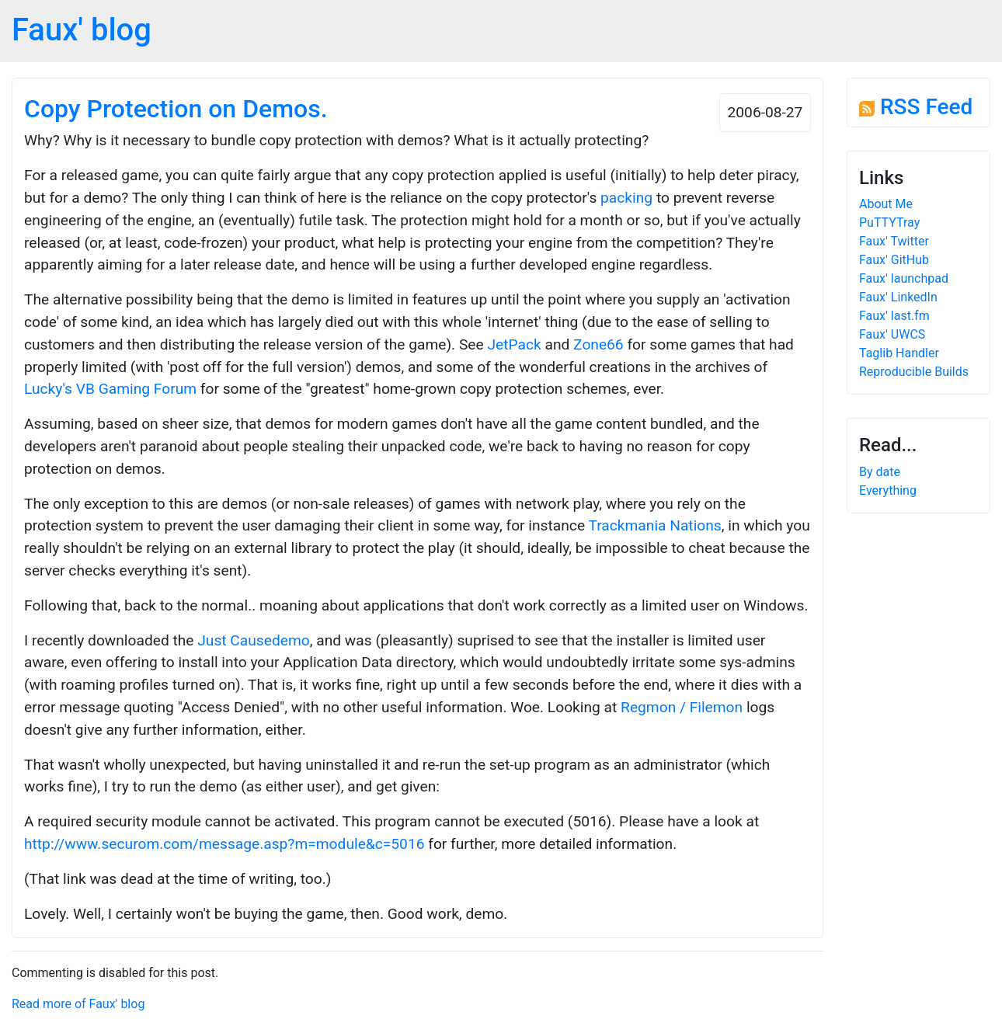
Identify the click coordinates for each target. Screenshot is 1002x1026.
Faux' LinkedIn (898, 297)
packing (626, 198)
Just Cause (234, 640)
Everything (888, 490)
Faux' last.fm (894, 315)
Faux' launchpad (903, 278)
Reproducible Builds (914, 371)
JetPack (514, 344)
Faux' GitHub (894, 259)
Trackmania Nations (654, 525)
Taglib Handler (899, 353)
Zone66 (598, 344)
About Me (886, 204)
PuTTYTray (889, 222)
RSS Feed (915, 107)
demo (291, 640)
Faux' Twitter (894, 241)
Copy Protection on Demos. (176, 108)
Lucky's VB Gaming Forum (110, 389)
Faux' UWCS (892, 334)
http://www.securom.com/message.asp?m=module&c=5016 (224, 844)
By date (879, 471)
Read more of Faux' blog (78, 1003)
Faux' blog (81, 30)
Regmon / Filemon (682, 707)
